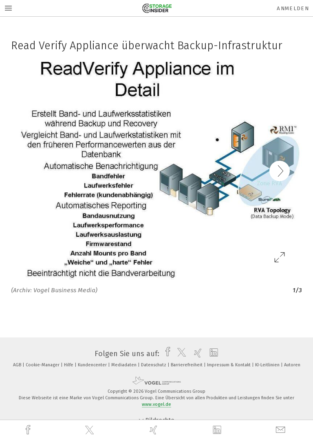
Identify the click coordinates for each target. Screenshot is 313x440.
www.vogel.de (156, 404)
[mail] (281, 430)
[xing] (154, 430)
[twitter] (90, 430)
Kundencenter (93, 365)
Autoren (292, 365)
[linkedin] (218, 430)
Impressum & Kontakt (229, 365)
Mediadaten (124, 365)
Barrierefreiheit (187, 365)
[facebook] (29, 430)
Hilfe (69, 365)
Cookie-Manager (43, 365)
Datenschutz (154, 365)
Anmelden (293, 8)
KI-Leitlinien (268, 365)
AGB (17, 365)
